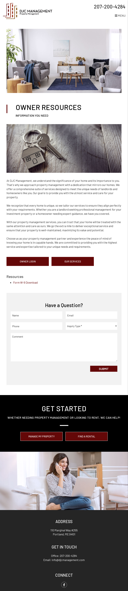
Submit (104, 368)
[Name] (36, 315)
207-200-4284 (110, 6)
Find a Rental (86, 436)
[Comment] (64, 347)
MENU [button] (120, 15)
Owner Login (28, 261)
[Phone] (36, 326)
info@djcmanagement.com (68, 560)
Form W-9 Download (25, 282)
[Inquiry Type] (91, 326)
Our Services (72, 261)
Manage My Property (41, 436)
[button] (64, 585)
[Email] (91, 315)
